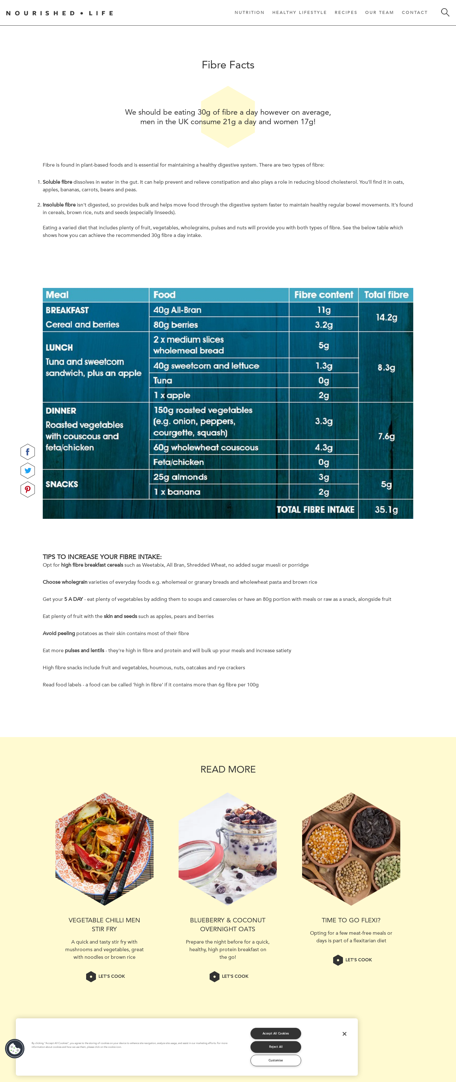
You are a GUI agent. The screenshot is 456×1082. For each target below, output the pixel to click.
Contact (415, 12)
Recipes (346, 12)
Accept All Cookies (276, 1033)
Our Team (379, 12)
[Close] (345, 1034)
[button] (15, 1049)
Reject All (276, 1047)
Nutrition (250, 12)
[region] (187, 1047)
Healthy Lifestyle (299, 12)
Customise (276, 1060)
